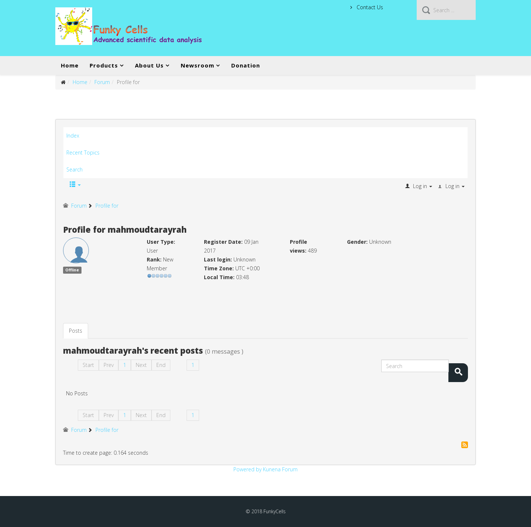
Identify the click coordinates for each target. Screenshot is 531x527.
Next (141, 364)
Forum (102, 82)
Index (72, 135)
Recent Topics (83, 152)
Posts (75, 330)
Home (70, 65)
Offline (72, 270)
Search (74, 169)
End (161, 364)
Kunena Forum (280, 469)
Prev (109, 364)
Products (104, 65)
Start (88, 364)
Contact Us (369, 7)
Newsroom (197, 65)
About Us (149, 65)
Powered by (247, 469)
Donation (245, 65)
